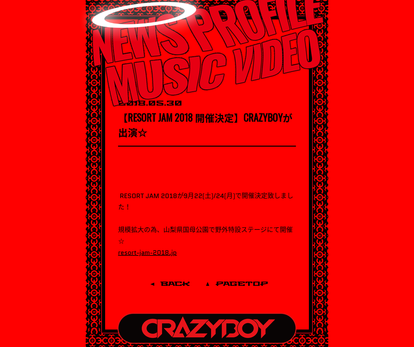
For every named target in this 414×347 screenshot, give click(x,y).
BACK (175, 284)
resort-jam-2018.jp (147, 252)
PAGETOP (242, 284)
